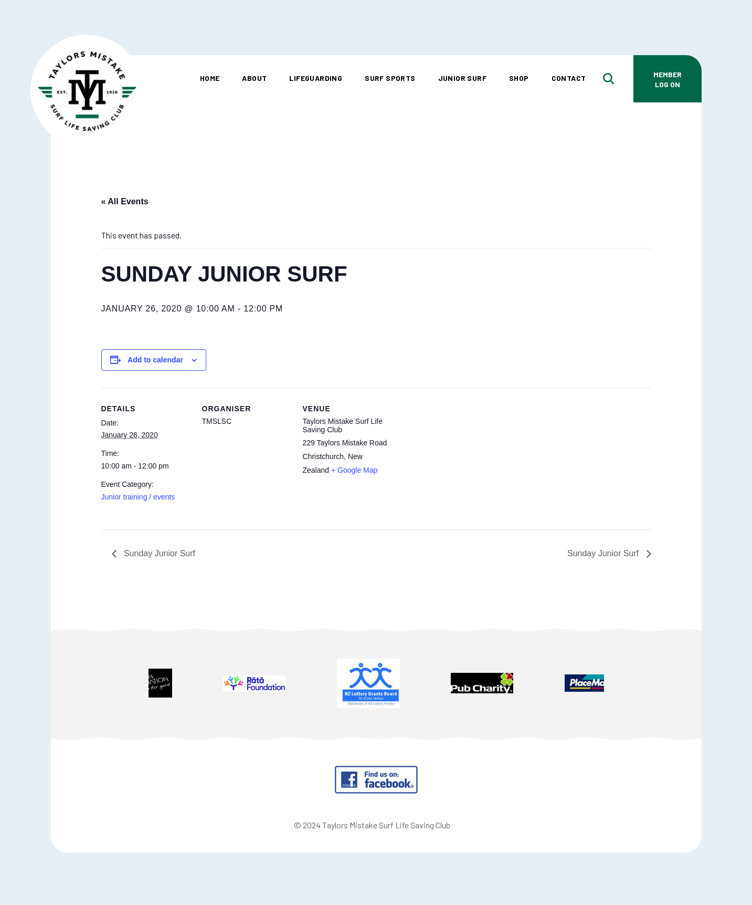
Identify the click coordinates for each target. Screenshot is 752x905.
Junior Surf (462, 78)
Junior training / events (138, 497)
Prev (101, 684)
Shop (519, 78)
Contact (569, 78)
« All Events (125, 201)
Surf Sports (390, 78)
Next (651, 684)
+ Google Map (354, 470)
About (254, 78)
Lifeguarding (315, 78)
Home (210, 78)
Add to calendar (155, 360)
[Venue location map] (459, 459)
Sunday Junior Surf (159, 553)
